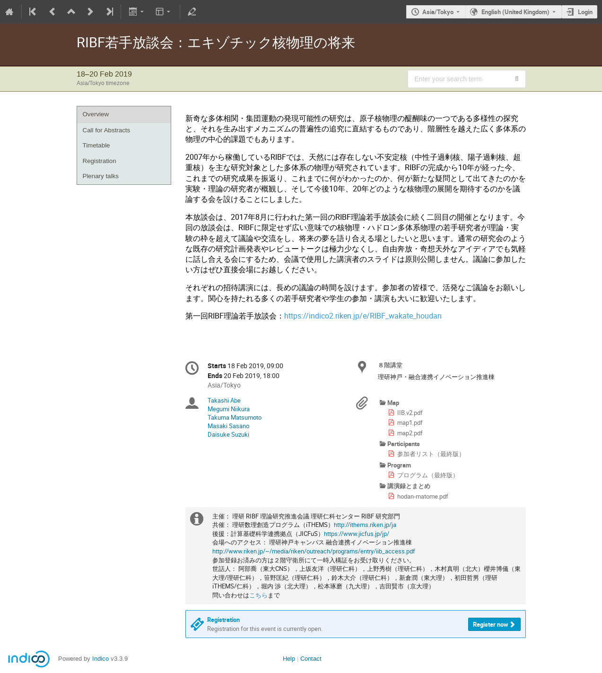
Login (585, 12)
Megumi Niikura (229, 409)
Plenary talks (101, 176)
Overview (96, 114)
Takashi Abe (224, 400)
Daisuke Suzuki (228, 434)
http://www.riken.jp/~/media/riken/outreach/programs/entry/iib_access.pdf (313, 551)
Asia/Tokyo (438, 12)
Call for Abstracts (107, 130)
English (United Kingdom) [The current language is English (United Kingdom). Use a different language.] (515, 12)
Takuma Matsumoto (235, 417)
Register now (490, 624)
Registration (99, 160)
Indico (100, 659)
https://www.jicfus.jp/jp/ (356, 533)
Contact (311, 659)
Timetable (96, 145)
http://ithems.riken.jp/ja (365, 524)
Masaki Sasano (228, 426)
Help (289, 659)
